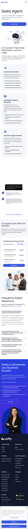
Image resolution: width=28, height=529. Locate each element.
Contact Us (18, 481)
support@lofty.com (6, 499)
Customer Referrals (6, 458)
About (16, 474)
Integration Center (6, 461)
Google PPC (18, 461)
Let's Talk (10, 401)
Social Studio (4, 479)
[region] (14, 517)
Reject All (14, 522)
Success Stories (19, 449)
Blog (16, 447)
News (16, 479)
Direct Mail (18, 467)
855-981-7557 (4, 497)
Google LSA (18, 463)
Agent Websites (5, 477)
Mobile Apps (4, 483)
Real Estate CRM (5, 474)
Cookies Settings (14, 517)
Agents (3, 447)
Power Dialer (4, 486)
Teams (3, 449)
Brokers (3, 451)
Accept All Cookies (14, 526)
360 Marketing (18, 458)
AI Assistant (4, 481)
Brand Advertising (19, 465)
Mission (17, 477)
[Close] (26, 508)
